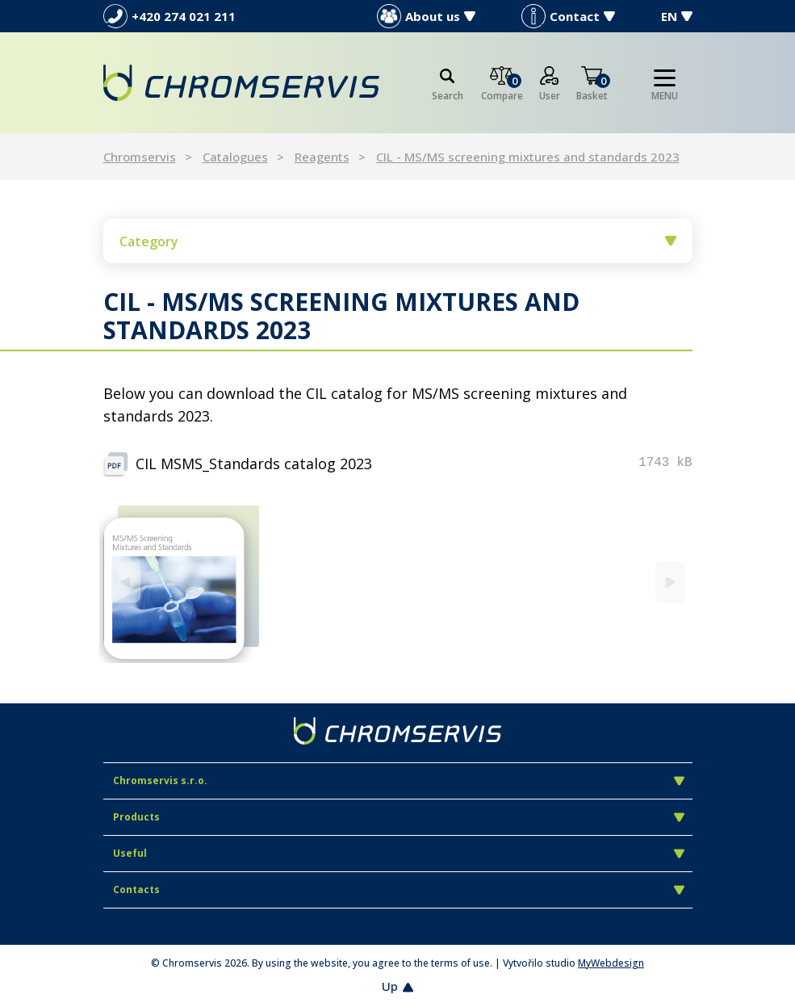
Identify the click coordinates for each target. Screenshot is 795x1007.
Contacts (398, 889)
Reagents (322, 157)
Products (398, 817)
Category (397, 241)
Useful (398, 853)
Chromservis (139, 157)
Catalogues (235, 157)
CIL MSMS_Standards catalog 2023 (254, 463)
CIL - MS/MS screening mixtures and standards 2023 (528, 157)
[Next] (670, 581)
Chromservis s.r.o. (398, 780)
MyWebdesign (611, 963)
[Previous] (125, 581)
